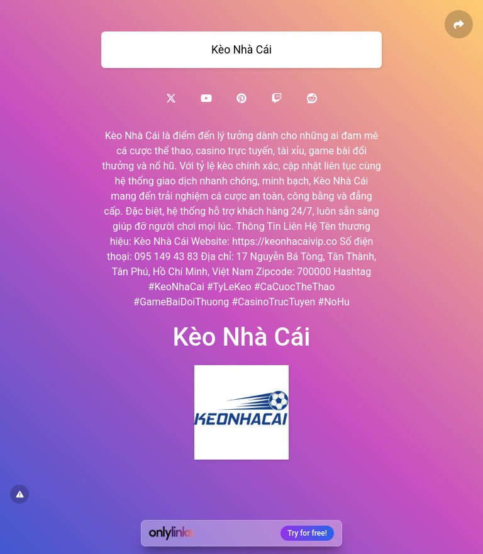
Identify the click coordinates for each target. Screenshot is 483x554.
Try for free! (307, 533)
